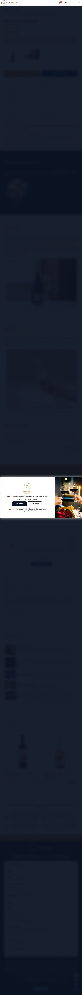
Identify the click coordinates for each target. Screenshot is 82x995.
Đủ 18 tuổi (19, 504)
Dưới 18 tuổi (34, 504)
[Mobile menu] (79, 3)
